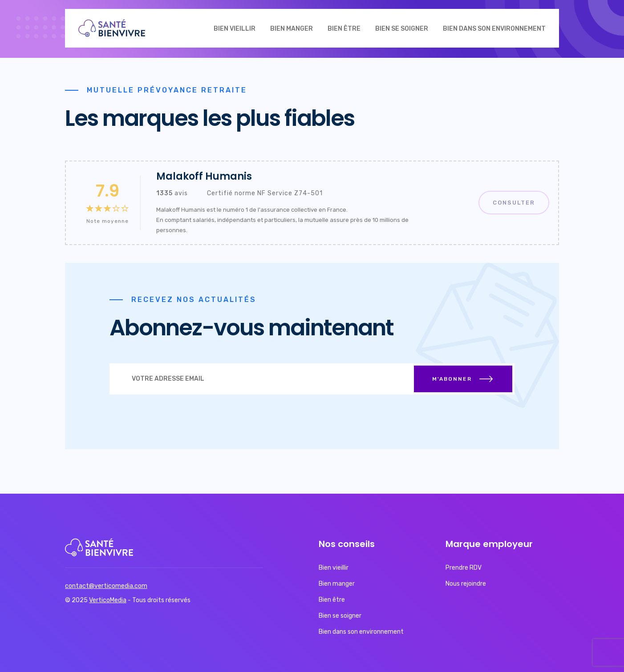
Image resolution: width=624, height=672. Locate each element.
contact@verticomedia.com (106, 586)
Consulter (514, 202)
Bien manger (291, 28)
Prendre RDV (464, 567)
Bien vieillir (234, 28)
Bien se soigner (401, 28)
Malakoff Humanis (204, 176)
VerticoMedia (107, 600)
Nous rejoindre (466, 583)
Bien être (344, 28)
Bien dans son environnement (494, 28)
